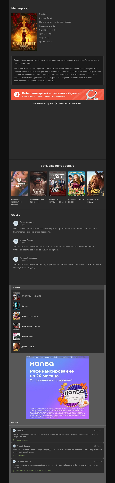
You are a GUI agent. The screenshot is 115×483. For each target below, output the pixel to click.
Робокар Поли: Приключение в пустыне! (33, 471)
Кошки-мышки (21, 440)
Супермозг (19, 455)
